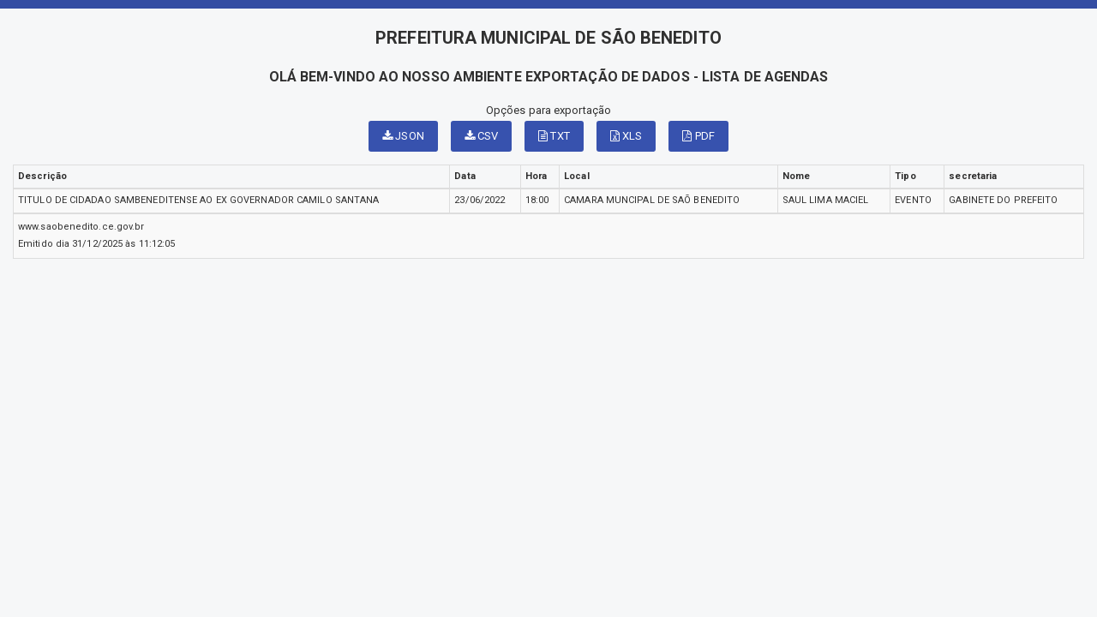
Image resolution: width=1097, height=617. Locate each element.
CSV (482, 135)
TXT (554, 135)
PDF (698, 135)
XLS (626, 135)
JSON (403, 135)
